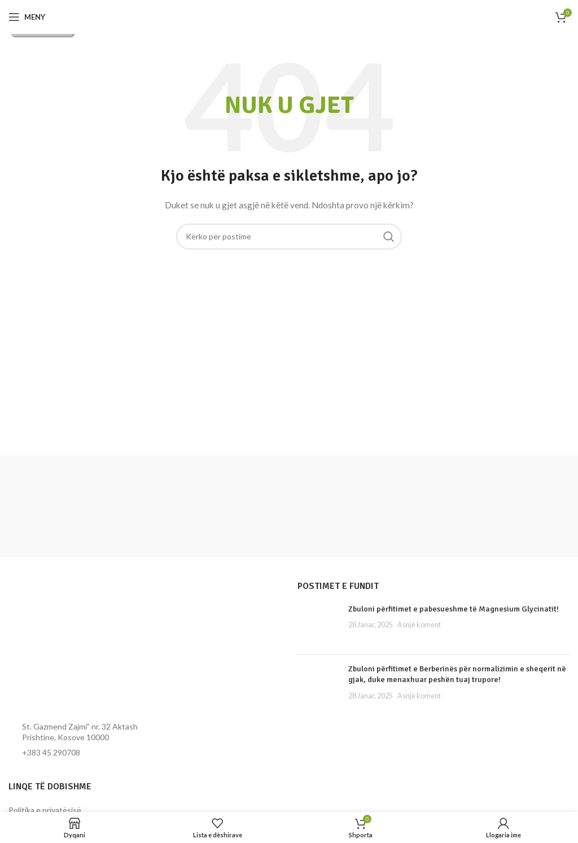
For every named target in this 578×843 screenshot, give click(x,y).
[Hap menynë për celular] (27, 17)
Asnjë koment (419, 625)
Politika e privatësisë (44, 810)
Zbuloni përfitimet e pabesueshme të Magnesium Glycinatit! (453, 609)
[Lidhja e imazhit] (70, 646)
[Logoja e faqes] (289, 16)
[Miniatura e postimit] (318, 625)
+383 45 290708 (51, 752)
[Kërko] (289, 237)
